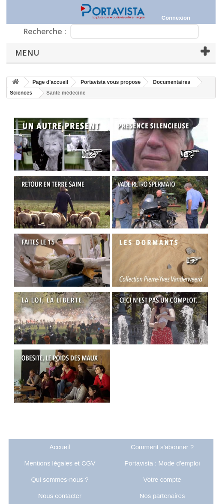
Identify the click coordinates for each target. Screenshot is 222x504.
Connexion (176, 18)
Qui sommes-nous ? (59, 479)
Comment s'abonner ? (162, 447)
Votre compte (162, 479)
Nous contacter (59, 495)
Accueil (59, 447)
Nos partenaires (162, 495)
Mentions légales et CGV (60, 463)
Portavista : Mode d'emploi (162, 463)
